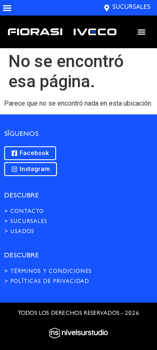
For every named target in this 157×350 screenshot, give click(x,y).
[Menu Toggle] (141, 32)
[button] (7, 8)
